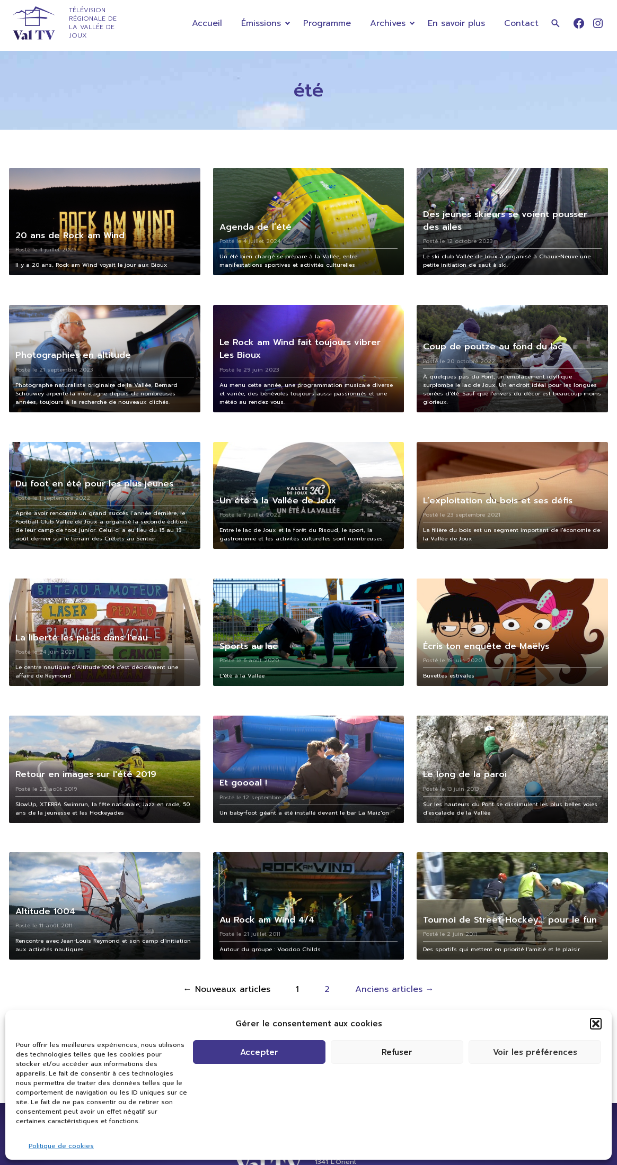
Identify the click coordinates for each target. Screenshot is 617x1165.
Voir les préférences (535, 1052)
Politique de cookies (61, 1146)
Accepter (259, 1052)
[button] (595, 1023)
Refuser (397, 1052)
